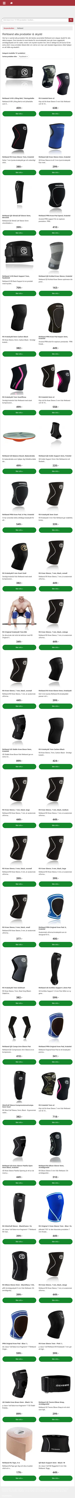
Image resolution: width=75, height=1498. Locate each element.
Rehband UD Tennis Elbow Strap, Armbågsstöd (52, 1403)
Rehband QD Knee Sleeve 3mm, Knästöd (54, 157)
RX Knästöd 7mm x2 (46, 1105)
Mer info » (19, 114)
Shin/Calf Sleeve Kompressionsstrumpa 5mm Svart (17, 1106)
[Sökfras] (35, 20)
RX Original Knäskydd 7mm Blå (14, 632)
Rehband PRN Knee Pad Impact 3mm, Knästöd (53, 337)
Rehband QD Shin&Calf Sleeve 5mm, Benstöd (16, 216)
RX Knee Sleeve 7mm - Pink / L (51, 1343)
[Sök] (71, 20)
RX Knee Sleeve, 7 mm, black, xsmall (53, 573)
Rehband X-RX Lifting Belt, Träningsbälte (18, 98)
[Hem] (11, 3)
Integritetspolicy (7, 1496)
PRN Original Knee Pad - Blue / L (15, 1343)
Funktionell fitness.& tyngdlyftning (37, 11)
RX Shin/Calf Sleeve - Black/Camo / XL (17, 1226)
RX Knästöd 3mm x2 (46, 397)
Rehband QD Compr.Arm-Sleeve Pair (16, 1046)
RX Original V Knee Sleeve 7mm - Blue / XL (55, 1226)
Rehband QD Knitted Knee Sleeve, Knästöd (55, 276)
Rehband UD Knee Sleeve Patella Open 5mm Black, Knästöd (17, 1166)
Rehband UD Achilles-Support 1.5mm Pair (55, 988)
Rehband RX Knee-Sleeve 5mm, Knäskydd (55, 691)
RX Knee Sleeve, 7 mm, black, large (16, 810)
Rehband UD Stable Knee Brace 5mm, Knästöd (17, 750)
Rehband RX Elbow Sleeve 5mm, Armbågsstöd (51, 1166)
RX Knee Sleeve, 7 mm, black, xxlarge (53, 632)
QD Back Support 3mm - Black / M (52, 1463)
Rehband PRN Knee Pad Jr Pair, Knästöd (18, 514)
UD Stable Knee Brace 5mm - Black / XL (17, 1402)
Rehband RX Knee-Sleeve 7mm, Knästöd (18, 157)
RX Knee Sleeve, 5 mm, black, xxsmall (17, 868)
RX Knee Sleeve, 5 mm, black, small (16, 927)
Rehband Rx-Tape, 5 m (11, 1463)
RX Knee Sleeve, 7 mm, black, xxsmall (17, 691)
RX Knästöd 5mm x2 (46, 98)
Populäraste (23, 56)
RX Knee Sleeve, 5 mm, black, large (52, 868)
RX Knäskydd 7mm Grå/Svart (13, 988)
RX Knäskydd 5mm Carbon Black (15, 337)
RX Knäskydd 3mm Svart (48, 514)
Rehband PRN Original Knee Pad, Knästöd (55, 1046)
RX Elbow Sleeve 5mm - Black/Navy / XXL (18, 1285)
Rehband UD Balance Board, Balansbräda (18, 456)
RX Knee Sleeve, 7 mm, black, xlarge (53, 1285)
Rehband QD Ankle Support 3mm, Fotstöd (55, 456)
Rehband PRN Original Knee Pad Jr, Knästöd (52, 928)
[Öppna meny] (4, 3)
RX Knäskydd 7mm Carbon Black (52, 749)
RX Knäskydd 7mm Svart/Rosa (14, 397)
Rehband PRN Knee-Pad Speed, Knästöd (54, 216)
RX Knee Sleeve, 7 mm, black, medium (53, 810)
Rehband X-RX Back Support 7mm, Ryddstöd (16, 277)
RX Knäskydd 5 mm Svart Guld (14, 573)
